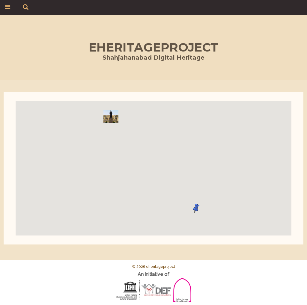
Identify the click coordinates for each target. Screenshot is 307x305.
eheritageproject (153, 47)
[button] (110, 116)
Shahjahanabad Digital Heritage (153, 57)
